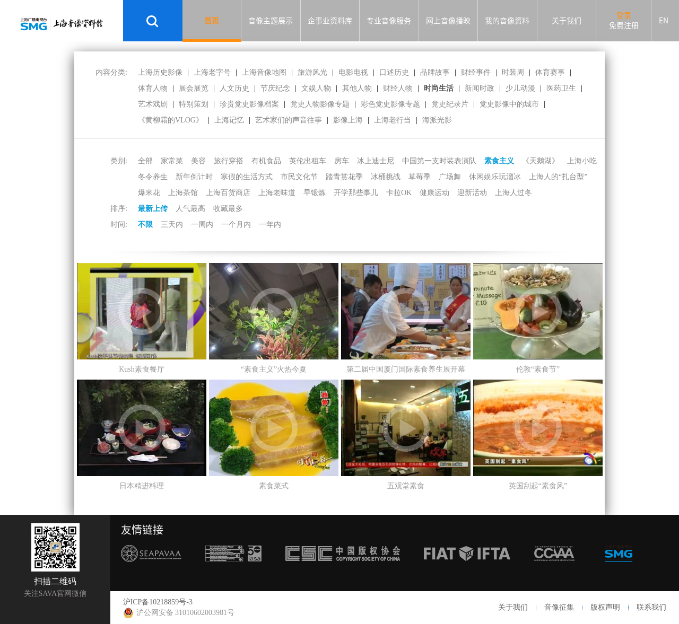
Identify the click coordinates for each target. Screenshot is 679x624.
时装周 (513, 72)
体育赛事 (550, 72)
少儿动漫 (520, 88)
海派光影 (437, 120)
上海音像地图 (264, 72)
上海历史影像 (160, 72)
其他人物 (357, 88)
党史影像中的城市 (509, 104)
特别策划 (193, 104)
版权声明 (605, 607)
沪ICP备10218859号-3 (158, 602)
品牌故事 (435, 72)
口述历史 (394, 72)
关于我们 (566, 20)
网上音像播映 (448, 20)
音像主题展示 (270, 20)
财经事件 (476, 72)
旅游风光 (312, 72)
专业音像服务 (389, 20)
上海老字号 (212, 72)
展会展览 (193, 88)
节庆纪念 (275, 88)
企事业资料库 (330, 20)
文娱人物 (316, 88)
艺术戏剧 (153, 104)
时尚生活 (439, 88)
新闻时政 (479, 88)
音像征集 (559, 607)
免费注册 (624, 25)
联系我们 (651, 607)
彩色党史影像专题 (390, 104)
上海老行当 (392, 120)
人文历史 (234, 88)
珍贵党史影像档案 (249, 104)
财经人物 (398, 88)
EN (663, 20)
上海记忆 (229, 120)
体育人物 (153, 88)
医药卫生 (561, 88)
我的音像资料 (507, 20)
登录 (623, 15)
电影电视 (353, 72)
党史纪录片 (449, 104)
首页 (211, 20)
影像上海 (348, 120)
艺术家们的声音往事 (288, 120)
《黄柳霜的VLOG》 (170, 120)
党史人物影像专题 (320, 104)
